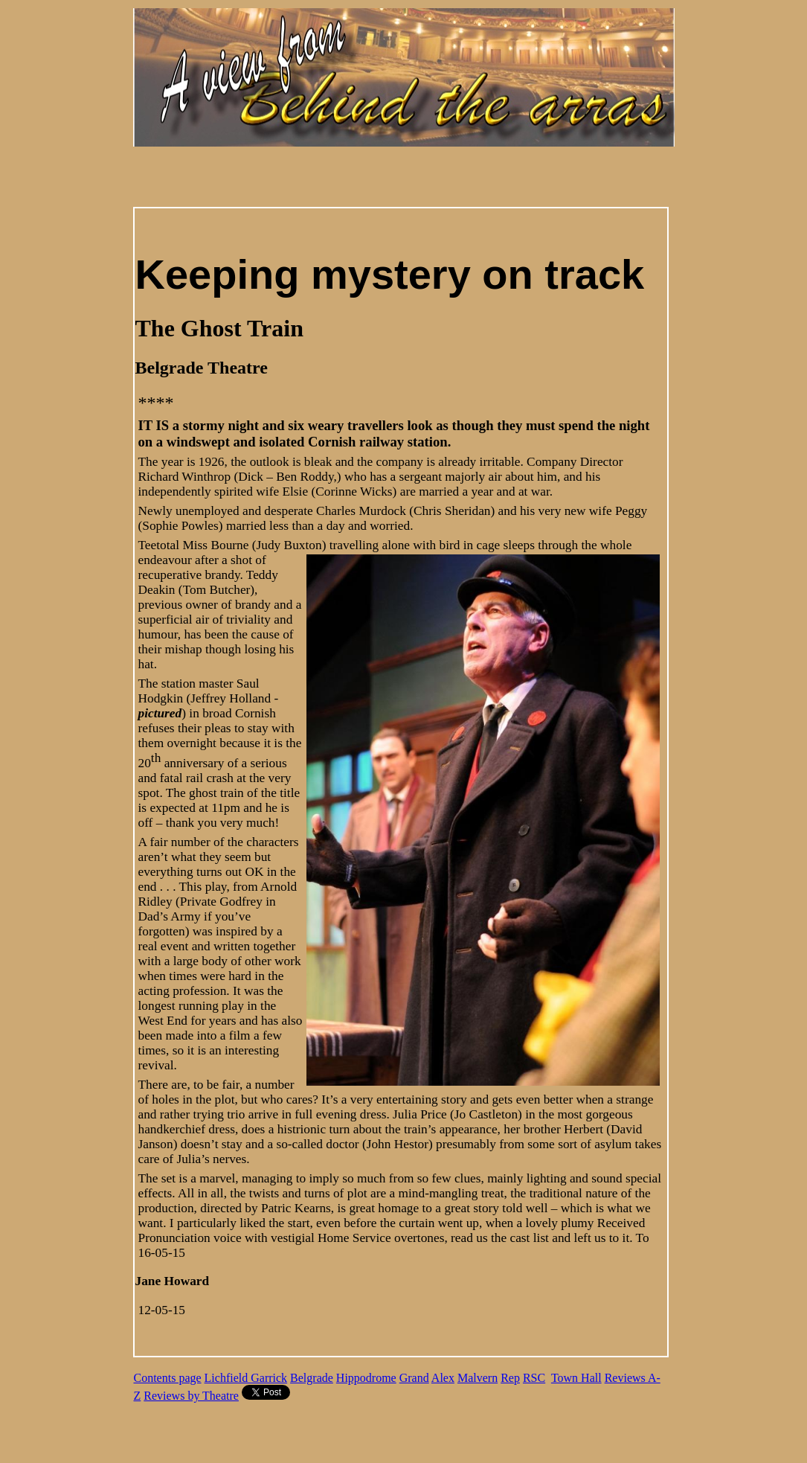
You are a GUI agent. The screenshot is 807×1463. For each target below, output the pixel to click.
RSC (534, 1377)
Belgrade (311, 1377)
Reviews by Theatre (191, 1395)
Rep (510, 1377)
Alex (442, 1377)
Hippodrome (366, 1377)
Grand (414, 1377)
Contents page (168, 1377)
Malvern (477, 1377)
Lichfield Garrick (246, 1377)
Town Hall (576, 1377)
